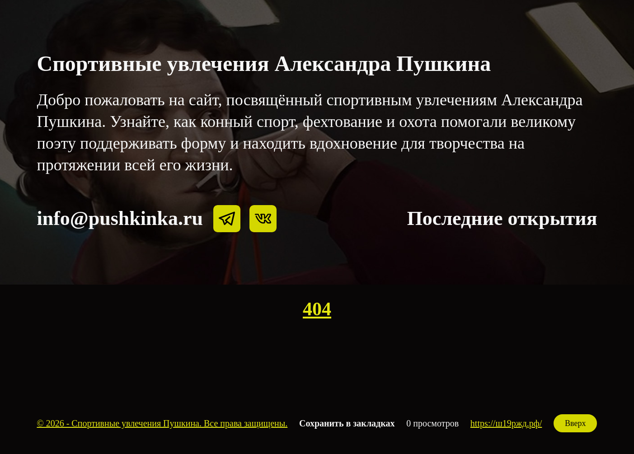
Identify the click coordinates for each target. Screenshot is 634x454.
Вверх (575, 423)
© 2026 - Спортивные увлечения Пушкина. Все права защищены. (162, 423)
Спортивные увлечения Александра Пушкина (264, 63)
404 (317, 309)
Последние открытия (502, 218)
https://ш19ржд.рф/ (506, 423)
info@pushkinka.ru (120, 218)
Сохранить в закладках (346, 423)
